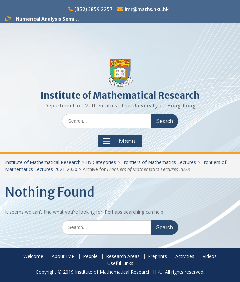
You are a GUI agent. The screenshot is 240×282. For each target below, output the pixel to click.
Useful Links (120, 263)
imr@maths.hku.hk (147, 9)
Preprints (157, 256)
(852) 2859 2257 (93, 9)
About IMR (63, 256)
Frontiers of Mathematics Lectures (158, 162)
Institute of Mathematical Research (120, 95)
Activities (184, 256)
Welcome (33, 256)
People (90, 256)
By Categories (101, 162)
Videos (210, 256)
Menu (119, 141)
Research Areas (123, 256)
